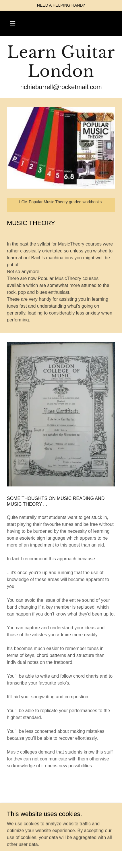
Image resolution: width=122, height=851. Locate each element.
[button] (12, 23)
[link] (61, 62)
